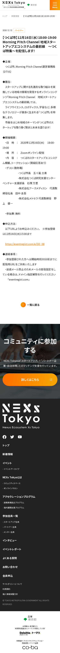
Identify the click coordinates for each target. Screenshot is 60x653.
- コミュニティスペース (11, 483)
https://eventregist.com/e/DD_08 (24, 244)
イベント (7, 463)
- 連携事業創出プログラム (13, 502)
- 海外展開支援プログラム (13, 507)
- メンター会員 (8, 532)
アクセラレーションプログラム (19, 496)
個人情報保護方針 (10, 594)
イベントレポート (12, 549)
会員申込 (8, 576)
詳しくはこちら (30, 379)
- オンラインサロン (10, 488)
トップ (5, 16)
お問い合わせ (10, 567)
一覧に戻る (33, 305)
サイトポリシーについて (12, 584)
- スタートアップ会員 (11, 521)
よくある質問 (10, 558)
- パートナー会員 (9, 527)
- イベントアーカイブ (11, 469)
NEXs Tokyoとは (12, 477)
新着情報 (15, 16)
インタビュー (10, 540)
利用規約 (6, 589)
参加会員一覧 (10, 516)
